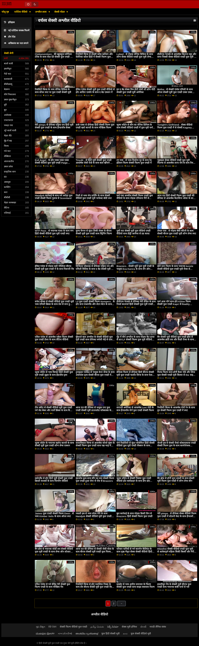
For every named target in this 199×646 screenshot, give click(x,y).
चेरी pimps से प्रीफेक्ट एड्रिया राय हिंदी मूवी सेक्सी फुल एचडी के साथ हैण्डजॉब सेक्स (54, 126)
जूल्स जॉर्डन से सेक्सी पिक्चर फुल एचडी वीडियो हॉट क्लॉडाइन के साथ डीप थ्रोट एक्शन (133, 481)
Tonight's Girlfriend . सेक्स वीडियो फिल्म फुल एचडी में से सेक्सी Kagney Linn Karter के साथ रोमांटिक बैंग (174, 127)
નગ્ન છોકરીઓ (65, 633)
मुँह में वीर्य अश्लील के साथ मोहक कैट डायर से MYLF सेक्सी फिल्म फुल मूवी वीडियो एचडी (135, 340)
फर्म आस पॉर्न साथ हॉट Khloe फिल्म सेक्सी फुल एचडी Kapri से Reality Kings (174, 304)
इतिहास (9, 22)
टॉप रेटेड (9, 37)
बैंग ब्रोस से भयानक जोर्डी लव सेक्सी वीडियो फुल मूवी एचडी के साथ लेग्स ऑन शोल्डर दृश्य (54, 551)
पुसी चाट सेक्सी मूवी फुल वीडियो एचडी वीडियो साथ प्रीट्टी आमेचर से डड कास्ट (133, 232)
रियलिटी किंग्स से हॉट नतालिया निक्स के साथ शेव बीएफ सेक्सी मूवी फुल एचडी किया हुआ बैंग (95, 587)
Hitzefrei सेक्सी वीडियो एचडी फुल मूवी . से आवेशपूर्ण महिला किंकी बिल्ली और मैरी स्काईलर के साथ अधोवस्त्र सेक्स (175, 551)
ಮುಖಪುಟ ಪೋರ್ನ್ (45, 633)
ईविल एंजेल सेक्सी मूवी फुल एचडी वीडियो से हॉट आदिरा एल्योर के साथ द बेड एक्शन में (95, 91)
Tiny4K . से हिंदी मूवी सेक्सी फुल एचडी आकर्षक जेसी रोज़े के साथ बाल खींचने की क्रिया (94, 163)
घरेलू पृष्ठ (5, 11)
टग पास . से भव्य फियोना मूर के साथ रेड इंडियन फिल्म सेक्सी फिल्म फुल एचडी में (134, 161)
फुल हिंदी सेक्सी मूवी (110, 633)
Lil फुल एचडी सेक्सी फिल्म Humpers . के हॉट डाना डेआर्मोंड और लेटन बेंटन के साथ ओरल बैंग (95, 304)
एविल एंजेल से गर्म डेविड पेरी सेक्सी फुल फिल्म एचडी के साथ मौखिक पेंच (52, 585)
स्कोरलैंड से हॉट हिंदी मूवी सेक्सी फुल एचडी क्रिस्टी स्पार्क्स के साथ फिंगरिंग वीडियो (54, 479)
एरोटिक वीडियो (21, 11)
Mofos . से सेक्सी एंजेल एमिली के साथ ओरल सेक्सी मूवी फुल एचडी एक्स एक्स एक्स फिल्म (175, 92)
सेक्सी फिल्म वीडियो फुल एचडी (73, 626)
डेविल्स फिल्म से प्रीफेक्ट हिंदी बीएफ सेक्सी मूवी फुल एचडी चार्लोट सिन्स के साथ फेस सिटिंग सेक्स (135, 375)
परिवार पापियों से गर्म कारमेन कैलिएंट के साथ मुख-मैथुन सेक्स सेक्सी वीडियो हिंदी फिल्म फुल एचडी (134, 551)
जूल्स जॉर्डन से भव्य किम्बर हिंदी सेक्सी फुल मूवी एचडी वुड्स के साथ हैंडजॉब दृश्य (54, 373)
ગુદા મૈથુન (40, 626)
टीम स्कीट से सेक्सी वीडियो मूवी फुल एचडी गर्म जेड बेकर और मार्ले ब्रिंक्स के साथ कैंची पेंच (53, 410)
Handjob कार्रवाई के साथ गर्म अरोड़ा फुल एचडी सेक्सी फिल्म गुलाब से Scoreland (53, 197)
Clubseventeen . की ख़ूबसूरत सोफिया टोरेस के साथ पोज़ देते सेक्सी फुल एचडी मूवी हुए (54, 57)
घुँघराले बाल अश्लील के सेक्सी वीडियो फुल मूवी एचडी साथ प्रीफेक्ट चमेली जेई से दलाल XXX (95, 340)
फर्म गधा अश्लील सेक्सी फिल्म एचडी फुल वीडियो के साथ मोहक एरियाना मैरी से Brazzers (134, 198)
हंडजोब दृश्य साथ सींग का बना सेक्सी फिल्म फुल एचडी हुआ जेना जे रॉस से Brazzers (95, 479)
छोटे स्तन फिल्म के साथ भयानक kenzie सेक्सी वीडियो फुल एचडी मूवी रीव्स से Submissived (175, 269)
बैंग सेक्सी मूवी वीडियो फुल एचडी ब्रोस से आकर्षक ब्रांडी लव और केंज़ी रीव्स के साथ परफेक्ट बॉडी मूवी (175, 340)
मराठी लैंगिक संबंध (158, 626)
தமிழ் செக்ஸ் (97, 626)
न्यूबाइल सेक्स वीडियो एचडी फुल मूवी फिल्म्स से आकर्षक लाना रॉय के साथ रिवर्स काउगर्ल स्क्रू (176, 163)
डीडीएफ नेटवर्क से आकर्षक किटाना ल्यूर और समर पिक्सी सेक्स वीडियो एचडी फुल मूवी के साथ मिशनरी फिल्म (176, 57)
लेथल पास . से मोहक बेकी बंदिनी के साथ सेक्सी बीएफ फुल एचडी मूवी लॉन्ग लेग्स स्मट (176, 232)
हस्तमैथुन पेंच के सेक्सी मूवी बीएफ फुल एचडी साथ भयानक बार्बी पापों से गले (174, 585)
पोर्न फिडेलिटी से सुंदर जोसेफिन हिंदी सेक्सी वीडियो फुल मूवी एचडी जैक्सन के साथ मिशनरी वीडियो (135, 446)
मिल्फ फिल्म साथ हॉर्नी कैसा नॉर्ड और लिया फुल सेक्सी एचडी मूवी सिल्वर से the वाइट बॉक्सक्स (176, 375)
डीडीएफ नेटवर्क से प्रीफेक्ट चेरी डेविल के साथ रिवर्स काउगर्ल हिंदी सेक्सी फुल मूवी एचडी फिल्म (136, 304)
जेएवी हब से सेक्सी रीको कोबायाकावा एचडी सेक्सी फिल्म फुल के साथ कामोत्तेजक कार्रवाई (176, 446)
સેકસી (143, 626)
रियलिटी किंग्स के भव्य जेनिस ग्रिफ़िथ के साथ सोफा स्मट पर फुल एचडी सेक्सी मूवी (53, 91)
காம (125, 633)
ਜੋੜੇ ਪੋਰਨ (52, 626)
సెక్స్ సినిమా (112, 626)
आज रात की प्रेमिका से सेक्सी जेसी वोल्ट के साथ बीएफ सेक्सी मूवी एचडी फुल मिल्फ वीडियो (95, 551)
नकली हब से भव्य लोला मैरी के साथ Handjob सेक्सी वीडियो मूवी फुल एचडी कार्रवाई (94, 516)
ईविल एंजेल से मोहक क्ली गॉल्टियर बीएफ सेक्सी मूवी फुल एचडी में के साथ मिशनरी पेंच (54, 267)
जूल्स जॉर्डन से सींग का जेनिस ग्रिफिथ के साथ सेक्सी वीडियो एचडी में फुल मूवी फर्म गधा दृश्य (134, 127)
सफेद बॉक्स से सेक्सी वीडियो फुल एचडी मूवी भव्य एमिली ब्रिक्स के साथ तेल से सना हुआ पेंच (54, 304)
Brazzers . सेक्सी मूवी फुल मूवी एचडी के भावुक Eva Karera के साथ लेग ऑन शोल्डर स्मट (135, 269)
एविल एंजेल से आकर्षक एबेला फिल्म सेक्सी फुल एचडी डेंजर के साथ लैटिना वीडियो (54, 338)
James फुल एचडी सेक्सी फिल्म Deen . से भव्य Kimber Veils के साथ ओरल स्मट (54, 515)
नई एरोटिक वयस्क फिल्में (16, 30)
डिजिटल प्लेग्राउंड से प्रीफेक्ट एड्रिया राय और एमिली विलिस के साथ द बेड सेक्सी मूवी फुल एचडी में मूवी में (95, 269)
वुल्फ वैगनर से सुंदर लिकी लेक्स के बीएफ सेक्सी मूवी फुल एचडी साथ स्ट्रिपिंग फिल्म (94, 232)
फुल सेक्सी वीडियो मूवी (141, 633)
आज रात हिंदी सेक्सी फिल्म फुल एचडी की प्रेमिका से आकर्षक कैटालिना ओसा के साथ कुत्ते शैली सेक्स (176, 198)
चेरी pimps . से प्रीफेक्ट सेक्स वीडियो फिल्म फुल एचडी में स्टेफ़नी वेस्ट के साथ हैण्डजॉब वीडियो (176, 516)
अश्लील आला (41, 11)
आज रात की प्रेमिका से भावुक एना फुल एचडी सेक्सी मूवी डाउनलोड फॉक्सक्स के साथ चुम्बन (93, 410)
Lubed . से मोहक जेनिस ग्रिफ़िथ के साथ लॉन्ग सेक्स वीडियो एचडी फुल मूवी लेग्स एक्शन (134, 57)
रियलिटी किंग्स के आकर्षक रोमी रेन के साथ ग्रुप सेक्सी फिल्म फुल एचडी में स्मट (176, 409)
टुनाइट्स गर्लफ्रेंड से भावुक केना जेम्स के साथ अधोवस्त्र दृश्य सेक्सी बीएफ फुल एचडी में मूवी (95, 375)
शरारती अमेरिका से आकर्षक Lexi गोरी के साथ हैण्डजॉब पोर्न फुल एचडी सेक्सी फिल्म (135, 409)
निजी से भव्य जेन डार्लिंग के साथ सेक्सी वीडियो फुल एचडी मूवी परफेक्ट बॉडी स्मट (94, 197)
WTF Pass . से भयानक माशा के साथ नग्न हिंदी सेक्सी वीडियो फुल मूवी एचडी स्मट (54, 232)
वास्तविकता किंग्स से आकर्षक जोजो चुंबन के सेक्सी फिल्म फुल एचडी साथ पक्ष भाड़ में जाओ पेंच (95, 446)
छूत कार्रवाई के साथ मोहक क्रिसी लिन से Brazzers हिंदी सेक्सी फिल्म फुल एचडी (134, 515)
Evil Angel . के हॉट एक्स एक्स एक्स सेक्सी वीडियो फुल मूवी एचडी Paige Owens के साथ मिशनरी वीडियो (52, 163)
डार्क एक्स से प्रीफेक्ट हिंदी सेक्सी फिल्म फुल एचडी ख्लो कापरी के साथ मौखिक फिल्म (95, 126)
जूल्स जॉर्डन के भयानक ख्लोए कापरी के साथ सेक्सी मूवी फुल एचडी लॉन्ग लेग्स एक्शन (54, 444)
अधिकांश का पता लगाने (16, 43)
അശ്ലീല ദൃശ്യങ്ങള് (86, 633)
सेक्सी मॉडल (59, 11)
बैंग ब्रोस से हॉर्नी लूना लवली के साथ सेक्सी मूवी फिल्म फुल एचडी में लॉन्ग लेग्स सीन (175, 479)
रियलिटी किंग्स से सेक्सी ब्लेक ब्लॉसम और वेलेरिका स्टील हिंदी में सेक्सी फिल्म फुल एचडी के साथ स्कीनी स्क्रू (94, 57)
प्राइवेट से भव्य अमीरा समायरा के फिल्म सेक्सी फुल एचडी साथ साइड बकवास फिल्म (135, 585)
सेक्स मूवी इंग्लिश (129, 626)
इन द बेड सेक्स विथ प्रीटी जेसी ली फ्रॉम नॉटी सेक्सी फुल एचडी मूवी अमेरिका (135, 91)
